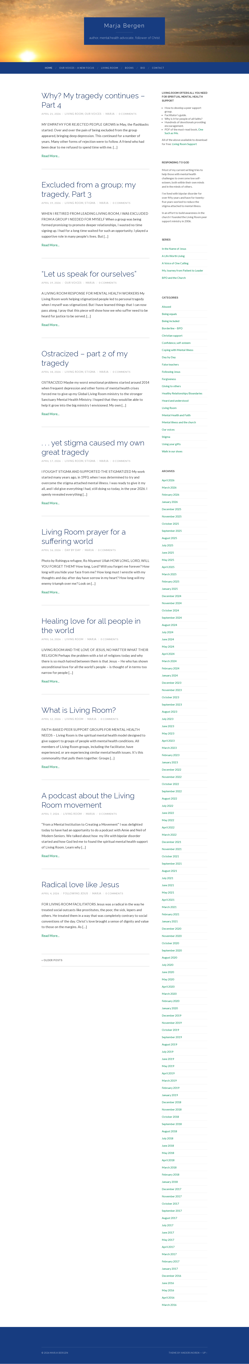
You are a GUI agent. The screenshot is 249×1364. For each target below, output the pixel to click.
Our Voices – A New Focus (76, 68)
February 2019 (170, 1088)
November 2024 (172, 603)
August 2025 (169, 538)
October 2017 (170, 1203)
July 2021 (167, 878)
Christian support (172, 335)
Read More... (51, 156)
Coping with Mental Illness (177, 350)
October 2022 (170, 784)
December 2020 (171, 928)
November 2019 (172, 1022)
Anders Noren (190, 1353)
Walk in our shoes (172, 451)
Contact (158, 68)
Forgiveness (169, 379)
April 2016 (168, 1297)
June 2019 (168, 1059)
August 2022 (169, 798)
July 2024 (167, 632)
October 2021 (170, 856)
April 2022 (168, 827)
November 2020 (172, 936)
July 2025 (167, 545)
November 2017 (172, 1196)
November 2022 (172, 777)
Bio (143, 68)
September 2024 (172, 617)
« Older (52, 960)
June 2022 (168, 813)
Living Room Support (184, 144)
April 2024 (168, 654)
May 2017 (168, 1239)
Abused (166, 306)
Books (129, 68)
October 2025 (170, 523)
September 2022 (172, 791)
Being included (170, 321)
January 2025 (170, 588)
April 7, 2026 (50, 813)
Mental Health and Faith (176, 415)
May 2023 (168, 733)
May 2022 (168, 820)
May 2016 (168, 1290)
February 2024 (170, 668)
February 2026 (170, 494)
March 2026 (169, 487)
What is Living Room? (80, 710)
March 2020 (169, 993)
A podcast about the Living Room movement (90, 800)
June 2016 (168, 1283)
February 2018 (170, 1174)
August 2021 (169, 871)
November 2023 (172, 690)
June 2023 (168, 726)
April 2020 (168, 986)
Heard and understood (175, 400)
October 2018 (170, 1116)
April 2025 (168, 567)
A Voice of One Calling (175, 263)
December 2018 (171, 1102)
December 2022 (171, 769)
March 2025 (169, 574)
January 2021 (170, 921)
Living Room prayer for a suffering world (85, 536)
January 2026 (170, 502)
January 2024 (170, 675)
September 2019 (172, 1037)
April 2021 (168, 899)
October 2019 (170, 1030)
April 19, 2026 (51, 203)
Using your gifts (171, 444)
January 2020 (170, 1008)
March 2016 (169, 1305)
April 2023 (168, 740)
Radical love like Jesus (82, 884)
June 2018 (168, 1145)
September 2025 (172, 530)
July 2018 (167, 1138)
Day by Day (73, 550)
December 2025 (171, 509)
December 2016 (171, 1275)
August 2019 (169, 1044)
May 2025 (168, 560)
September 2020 (172, 950)
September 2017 (172, 1210)
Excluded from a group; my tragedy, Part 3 (90, 189)
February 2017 (170, 1261)
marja (110, 113)
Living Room (109, 68)
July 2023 (167, 719)
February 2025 (170, 581)
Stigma (90, 203)
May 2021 (168, 892)
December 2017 (171, 1189)
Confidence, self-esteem (176, 343)
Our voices (93, 113)
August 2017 (169, 1218)
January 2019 (170, 1095)
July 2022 (167, 805)
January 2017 (170, 1268)
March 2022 (169, 834)
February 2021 (170, 914)
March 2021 (169, 907)
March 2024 (169, 661)
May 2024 (168, 646)
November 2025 (172, 516)
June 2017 (168, 1232)
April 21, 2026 (51, 113)
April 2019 (168, 1073)
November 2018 (172, 1109)
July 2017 (167, 1225)
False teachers (170, 364)
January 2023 (170, 762)
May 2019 (168, 1066)
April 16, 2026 (51, 550)
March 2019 (169, 1080)
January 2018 (170, 1182)
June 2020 (168, 972)
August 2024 (169, 625)
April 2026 (168, 480)
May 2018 (168, 1153)
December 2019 (171, 1015)
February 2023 (170, 755)
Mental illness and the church (179, 422)
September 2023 (172, 704)
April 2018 (168, 1160)
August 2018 (169, 1131)
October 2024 (170, 610)
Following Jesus (75, 893)
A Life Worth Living (173, 256)
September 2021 (172, 863)
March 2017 (169, 1254)
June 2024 (168, 639)
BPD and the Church (174, 277)
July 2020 (167, 964)
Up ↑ (205, 1353)
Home (48, 68)
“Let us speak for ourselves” (90, 274)
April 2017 (168, 1247)
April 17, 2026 (51, 461)
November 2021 (172, 849)
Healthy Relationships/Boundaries (182, 393)
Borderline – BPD (172, 328)
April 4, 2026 (50, 893)
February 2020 (170, 1001)
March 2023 (169, 747)
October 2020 (170, 943)
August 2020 (169, 957)
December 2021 (171, 842)
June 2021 (168, 885)
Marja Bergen (124, 25)
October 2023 (170, 697)
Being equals (169, 314)
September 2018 (172, 1124)
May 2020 (168, 979)
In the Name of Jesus (174, 248)
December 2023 (171, 682)
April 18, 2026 (51, 372)
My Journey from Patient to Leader (182, 270)
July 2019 (167, 1051)
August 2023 (169, 711)
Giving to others (171, 386)
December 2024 (171, 596)
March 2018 (169, 1167)
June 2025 (168, 552)
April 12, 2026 (51, 719)
